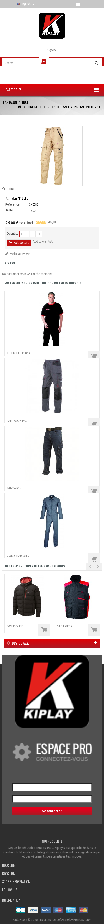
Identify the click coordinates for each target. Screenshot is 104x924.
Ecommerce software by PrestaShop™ (65, 919)
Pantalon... (15, 488)
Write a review (20, 253)
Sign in (51, 50)
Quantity (12, 233)
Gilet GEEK (64, 626)
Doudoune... (16, 626)
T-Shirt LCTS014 (18, 353)
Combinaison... (18, 555)
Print (11, 189)
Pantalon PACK (18, 420)
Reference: (12, 204)
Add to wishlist (43, 241)
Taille (9, 210)
